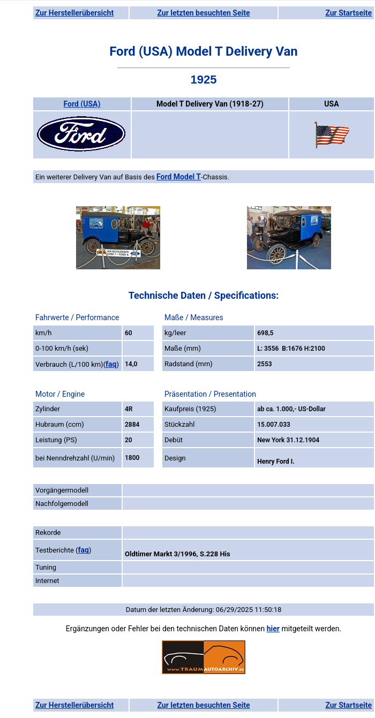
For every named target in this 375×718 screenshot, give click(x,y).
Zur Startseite (348, 13)
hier (273, 628)
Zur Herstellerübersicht (74, 13)
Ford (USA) (82, 104)
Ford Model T (178, 176)
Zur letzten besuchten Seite (204, 13)
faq (111, 364)
